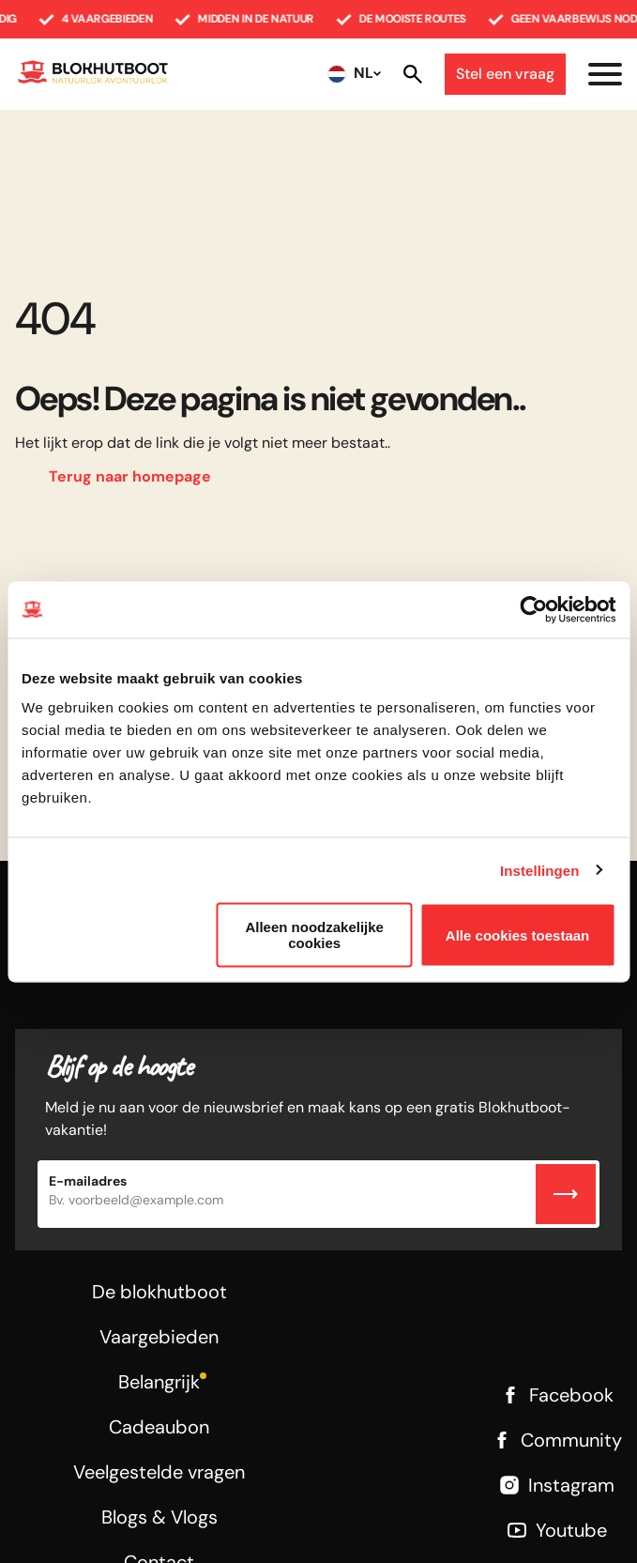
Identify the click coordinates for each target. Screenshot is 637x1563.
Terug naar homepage (130, 476)
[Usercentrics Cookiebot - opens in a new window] (533, 609)
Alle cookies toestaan (517, 934)
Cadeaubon (159, 1427)
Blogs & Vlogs (159, 1517)
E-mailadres (88, 1180)
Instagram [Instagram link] (556, 1485)
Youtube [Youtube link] (556, 1530)
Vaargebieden (159, 1337)
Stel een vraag (505, 74)
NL (363, 73)
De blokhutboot (159, 1292)
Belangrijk (159, 1382)
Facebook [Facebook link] (556, 1395)
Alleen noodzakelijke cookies (314, 935)
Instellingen (540, 870)
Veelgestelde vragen (159, 1472)
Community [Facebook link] (556, 1440)
